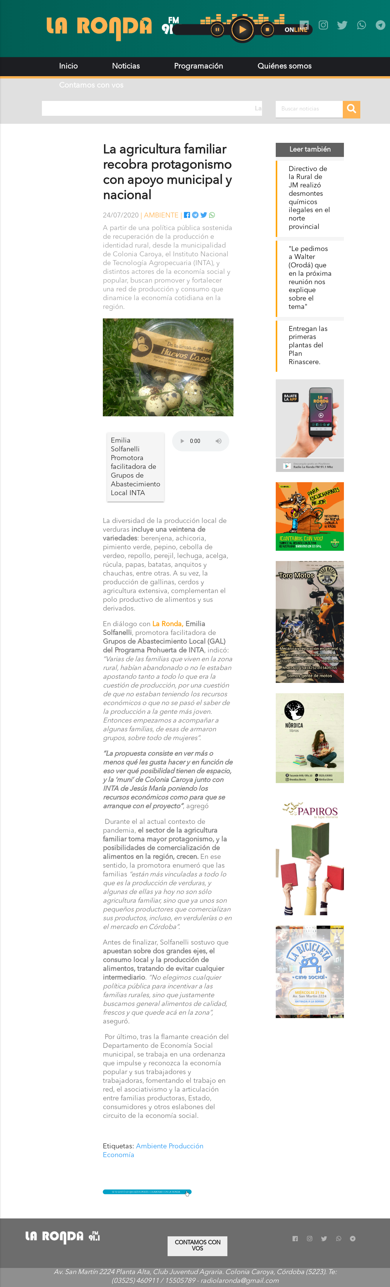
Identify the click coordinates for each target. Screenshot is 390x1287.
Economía (118, 1155)
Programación (198, 66)
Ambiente (151, 1146)
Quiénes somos (284, 66)
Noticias (126, 66)
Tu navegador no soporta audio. (200, 441)
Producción (186, 1146)
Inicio (68, 66)
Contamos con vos (91, 86)
